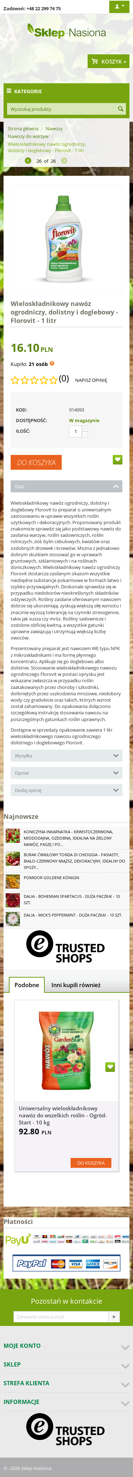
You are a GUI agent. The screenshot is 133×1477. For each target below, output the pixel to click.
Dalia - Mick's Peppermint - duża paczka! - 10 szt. (73, 915)
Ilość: (23, 431)
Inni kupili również (76, 985)
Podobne (27, 985)
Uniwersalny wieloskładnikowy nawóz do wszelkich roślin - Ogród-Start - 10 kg (63, 1115)
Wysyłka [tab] (67, 755)
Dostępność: (31, 420)
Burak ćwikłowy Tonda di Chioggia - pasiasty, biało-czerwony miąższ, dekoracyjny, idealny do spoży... (74, 861)
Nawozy (54, 128)
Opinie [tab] (67, 772)
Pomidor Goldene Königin (51, 877)
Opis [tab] (67, 486)
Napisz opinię (91, 380)
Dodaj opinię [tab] (67, 789)
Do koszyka (36, 462)
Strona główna (23, 128)
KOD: (21, 410)
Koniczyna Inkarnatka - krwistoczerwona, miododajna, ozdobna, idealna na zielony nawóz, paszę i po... (68, 838)
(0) (64, 378)
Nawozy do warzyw (28, 136)
